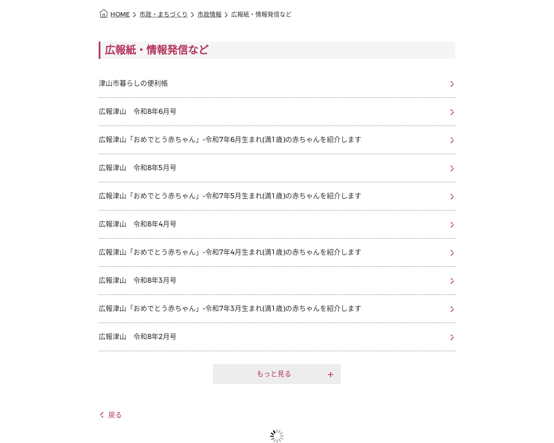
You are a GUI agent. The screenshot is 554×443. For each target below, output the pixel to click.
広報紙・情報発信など (261, 14)
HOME (120, 14)
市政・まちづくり (163, 14)
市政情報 (209, 14)
